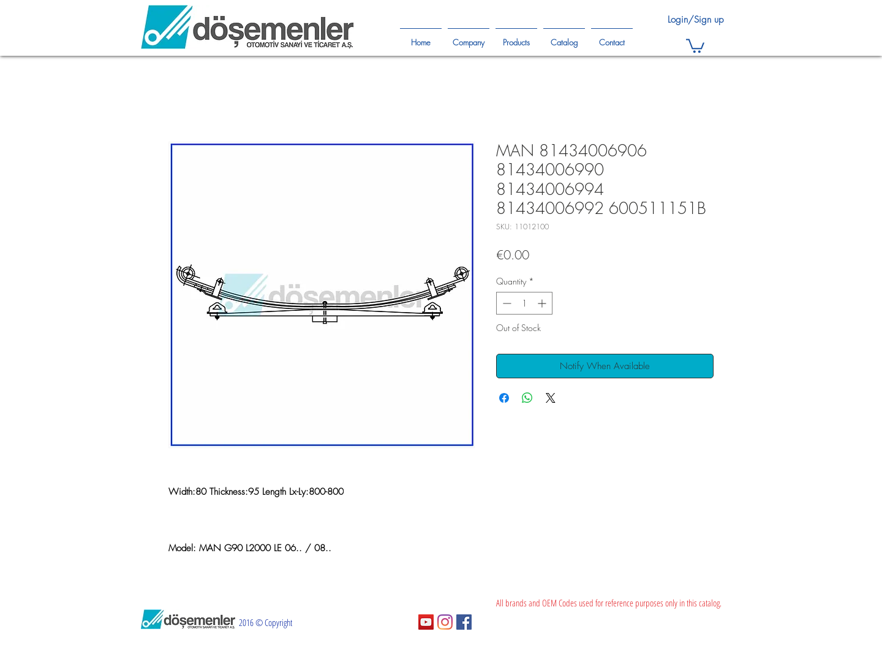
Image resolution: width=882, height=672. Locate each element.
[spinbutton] (524, 303)
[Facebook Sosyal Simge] (464, 622)
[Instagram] (445, 622)
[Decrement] (505, 303)
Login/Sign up (695, 19)
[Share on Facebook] (504, 398)
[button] (695, 45)
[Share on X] (550, 398)
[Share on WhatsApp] (527, 398)
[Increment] (543, 303)
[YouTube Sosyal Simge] (426, 622)
